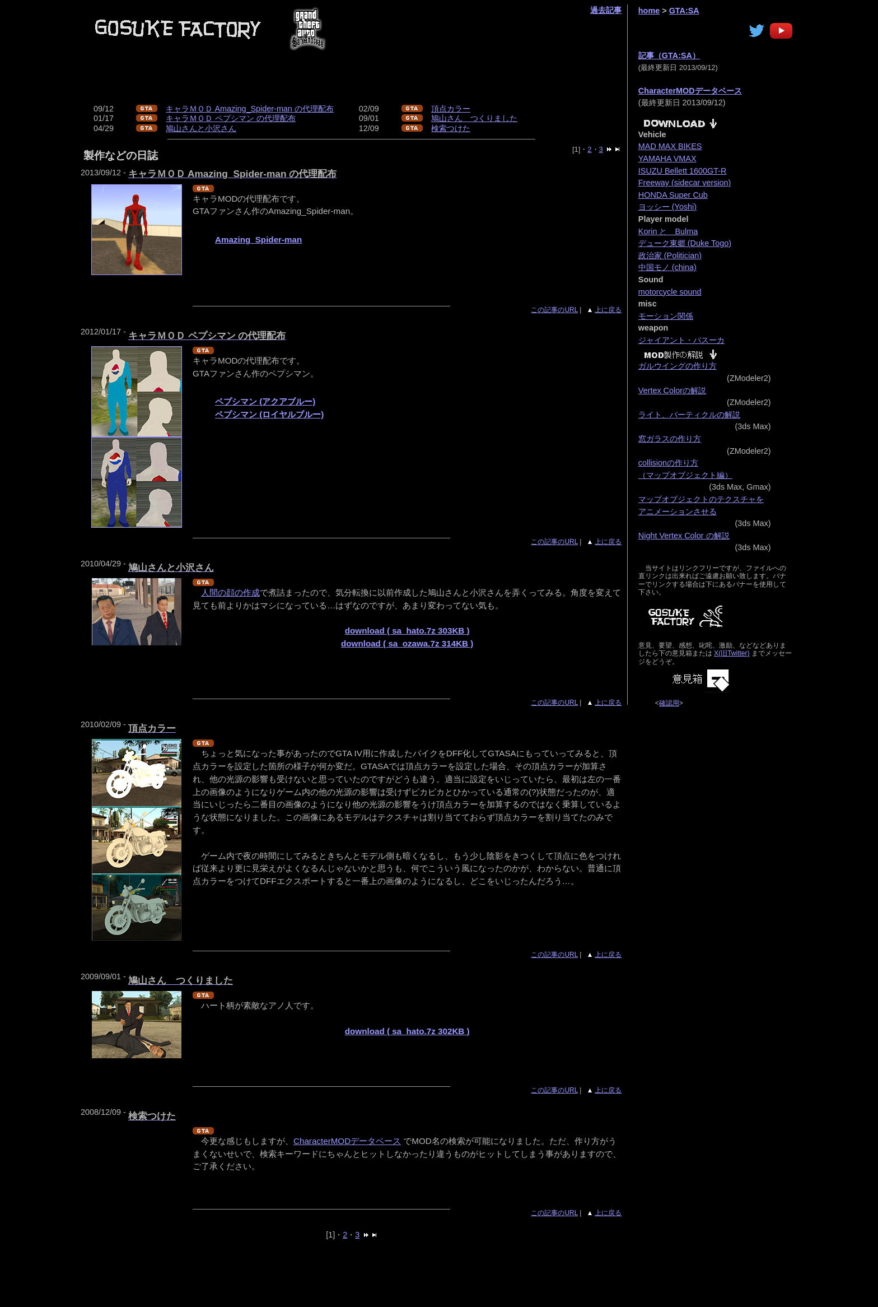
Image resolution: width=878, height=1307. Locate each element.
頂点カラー (450, 108)
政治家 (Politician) (670, 255)
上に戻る (608, 310)
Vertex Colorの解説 (672, 390)
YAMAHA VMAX (667, 158)
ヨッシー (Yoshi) (667, 206)
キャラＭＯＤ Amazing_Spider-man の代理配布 (250, 108)
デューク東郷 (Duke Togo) (684, 243)
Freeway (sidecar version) (684, 182)
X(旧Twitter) (731, 653)
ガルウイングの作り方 (677, 365)
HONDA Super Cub (673, 194)
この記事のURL (554, 310)
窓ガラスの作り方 (669, 438)
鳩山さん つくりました (474, 118)
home (649, 10)
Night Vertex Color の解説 (684, 535)
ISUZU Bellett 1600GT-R (682, 170)
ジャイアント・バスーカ (681, 340)
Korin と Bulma (668, 231)
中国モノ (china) (667, 267)
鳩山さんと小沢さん (201, 128)
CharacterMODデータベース (347, 1141)
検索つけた (450, 128)
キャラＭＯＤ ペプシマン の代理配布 (231, 118)
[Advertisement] (402, 79)
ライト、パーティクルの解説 (689, 414)
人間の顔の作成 (230, 592)
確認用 (669, 703)
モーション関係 (665, 315)
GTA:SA (684, 10)
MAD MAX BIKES (670, 146)
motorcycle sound (670, 291)
